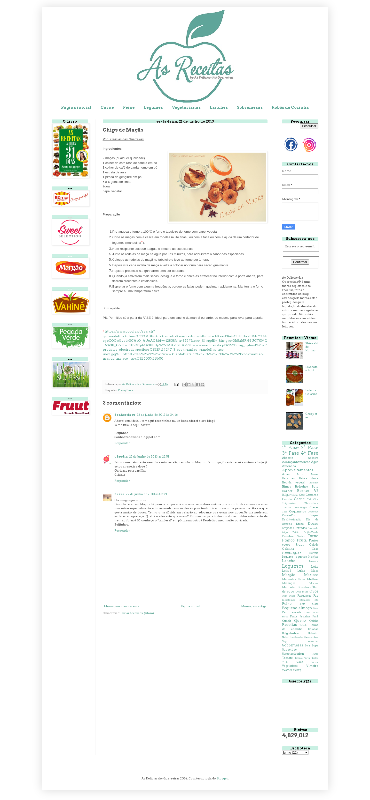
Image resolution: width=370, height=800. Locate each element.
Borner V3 (307, 491)
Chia (315, 499)
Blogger (222, 778)
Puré (315, 616)
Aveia (314, 474)
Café (302, 494)
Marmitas (289, 579)
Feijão (295, 532)
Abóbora (313, 457)
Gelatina (288, 548)
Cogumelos (297, 511)
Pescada (296, 612)
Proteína (304, 616)
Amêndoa (289, 466)
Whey (297, 670)
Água (314, 462)
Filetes (301, 536)
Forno (122, 390)
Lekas (119, 494)
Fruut (300, 544)
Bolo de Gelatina (311, 391)
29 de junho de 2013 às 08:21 (146, 494)
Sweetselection (293, 653)
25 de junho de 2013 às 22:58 (149, 456)
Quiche (313, 620)
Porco (285, 616)
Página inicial (76, 107)
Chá (309, 499)
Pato (316, 600)
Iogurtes (300, 556)
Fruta (129, 390)
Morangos (288, 583)
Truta (285, 662)
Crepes (313, 515)
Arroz (286, 474)
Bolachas (301, 486)
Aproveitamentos (297, 470)
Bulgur (286, 494)
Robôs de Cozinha (290, 107)
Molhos (312, 579)
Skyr (285, 641)
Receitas (289, 624)
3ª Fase (290, 453)
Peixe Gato (308, 604)
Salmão (313, 633)
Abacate (287, 457)
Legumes (153, 107)
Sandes (299, 637)
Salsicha (288, 637)
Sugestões (289, 649)
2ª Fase (309, 447)
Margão (288, 575)
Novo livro (304, 587)
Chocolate (311, 503)
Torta (307, 658)
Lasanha (313, 561)
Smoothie (312, 641)
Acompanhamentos (296, 462)
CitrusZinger (300, 507)
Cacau (294, 495)
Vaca (299, 662)
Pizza (306, 612)
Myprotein (290, 587)
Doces (313, 523)
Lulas (301, 570)
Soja (307, 645)
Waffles (287, 670)
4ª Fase (309, 453)
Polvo (315, 612)
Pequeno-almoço (297, 608)
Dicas (300, 524)
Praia (293, 616)
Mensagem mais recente (121, 606)
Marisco (311, 575)
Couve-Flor (289, 515)
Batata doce (308, 478)
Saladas (313, 629)
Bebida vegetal (294, 482)
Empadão (288, 528)
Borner (287, 491)
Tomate (287, 657)
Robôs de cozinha (300, 627)
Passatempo (288, 600)
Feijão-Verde (311, 532)
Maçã (314, 570)
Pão (315, 595)
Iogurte (287, 556)
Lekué (286, 570)
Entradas (301, 528)
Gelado (313, 544)
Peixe (129, 107)
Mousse (313, 583)
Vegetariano (290, 665)
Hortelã (313, 553)
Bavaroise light (311, 368)
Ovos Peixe (288, 595)
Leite (314, 566)
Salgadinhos (290, 633)
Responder (122, 443)
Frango (288, 540)
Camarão (312, 494)
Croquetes (311, 415)
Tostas (315, 658)
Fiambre (288, 536)
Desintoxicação (291, 519)
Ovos (313, 591)
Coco (284, 511)
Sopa (315, 645)
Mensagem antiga (253, 606)
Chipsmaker (289, 503)
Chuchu (286, 507)
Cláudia (121, 456)
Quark (286, 620)
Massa (301, 579)
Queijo (300, 620)
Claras (313, 507)
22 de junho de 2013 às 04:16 (157, 414)
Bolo (315, 486)
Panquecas (304, 595)
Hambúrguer (291, 553)
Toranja (299, 658)
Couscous (313, 511)
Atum (301, 474)
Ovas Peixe (302, 591)
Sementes (311, 637)
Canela (287, 499)
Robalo (303, 625)
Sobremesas (250, 107)
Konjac (313, 556)
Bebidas (313, 482)
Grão (315, 548)
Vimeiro (312, 665)
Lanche (288, 561)
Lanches (219, 107)
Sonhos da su (124, 414)
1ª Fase (290, 447)
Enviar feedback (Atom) (137, 613)
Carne (107, 107)
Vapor (315, 662)
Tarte (315, 653)
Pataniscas (304, 600)
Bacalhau (288, 478)
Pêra (315, 608)
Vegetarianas (186, 107)
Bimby (286, 486)
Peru (285, 612)
